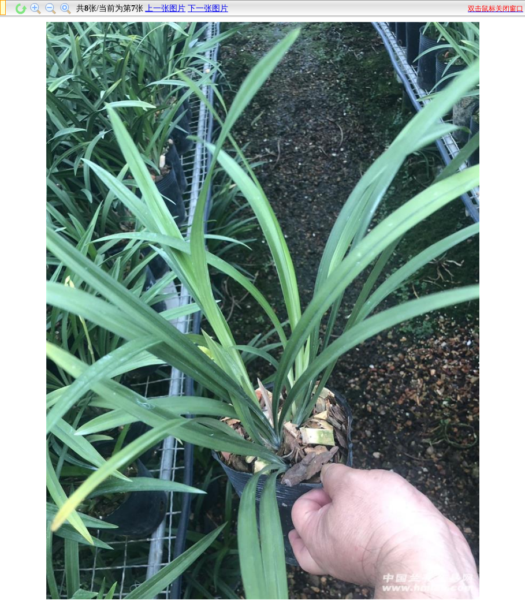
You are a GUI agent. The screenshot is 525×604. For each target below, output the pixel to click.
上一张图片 (165, 8)
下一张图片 (208, 8)
